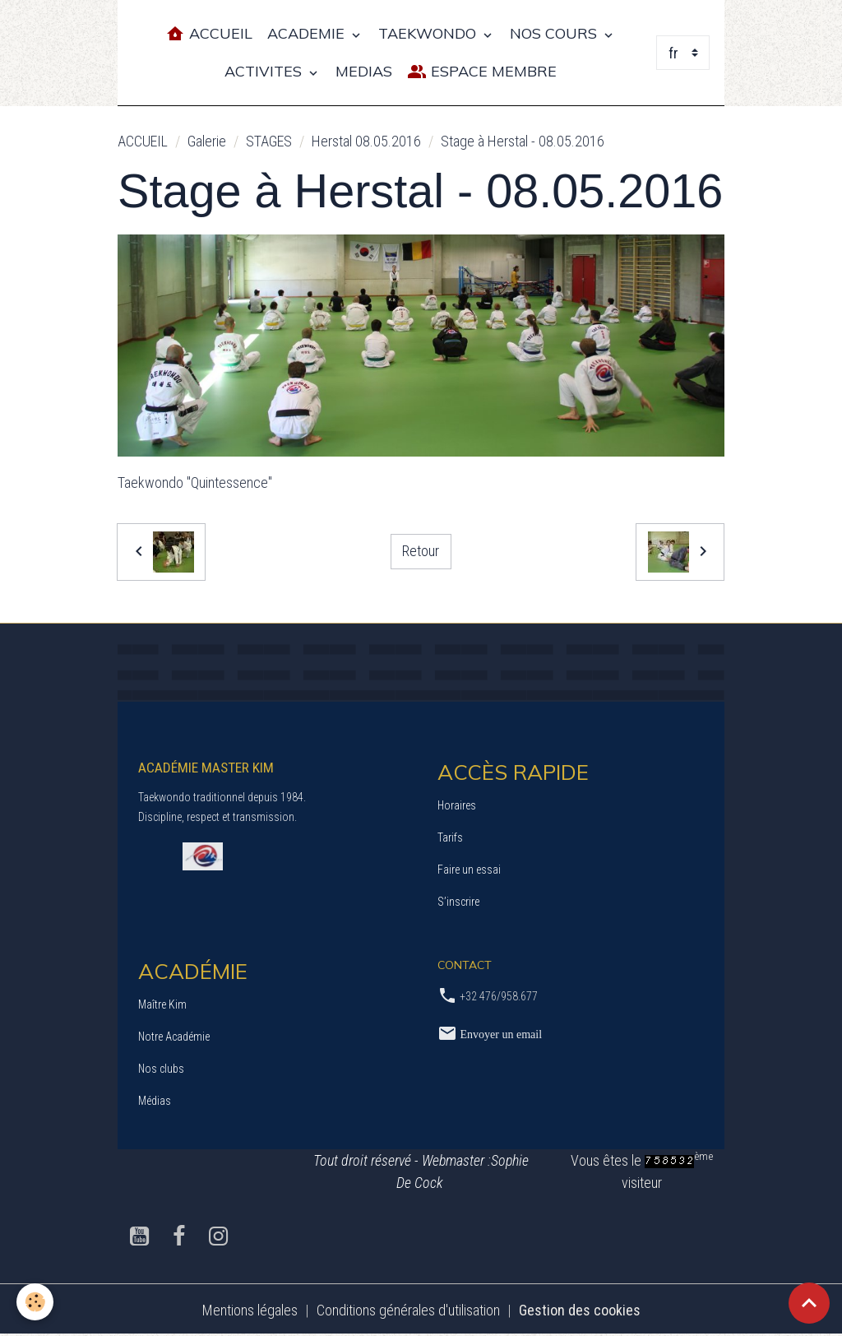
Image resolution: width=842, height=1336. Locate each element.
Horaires (456, 805)
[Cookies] (34, 1301)
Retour (420, 550)
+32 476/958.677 (499, 996)
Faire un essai (469, 869)
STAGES (269, 141)
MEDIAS (363, 71)
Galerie (206, 141)
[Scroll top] (809, 1303)
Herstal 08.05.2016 (366, 141)
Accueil (208, 34)
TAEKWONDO (429, 33)
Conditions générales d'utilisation (408, 1310)
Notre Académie (174, 1036)
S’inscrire (458, 901)
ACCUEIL (143, 141)
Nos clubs (161, 1068)
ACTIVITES (265, 71)
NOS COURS (555, 33)
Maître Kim (162, 1004)
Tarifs (450, 837)
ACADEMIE (308, 33)
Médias (154, 1100)
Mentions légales (250, 1310)
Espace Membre (482, 72)
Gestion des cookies (580, 1310)
